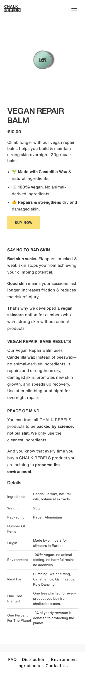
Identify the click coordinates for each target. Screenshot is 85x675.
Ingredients (28, 665)
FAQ (12, 659)
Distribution (34, 659)
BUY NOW (24, 222)
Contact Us (57, 665)
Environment (64, 659)
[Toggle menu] (76, 9)
